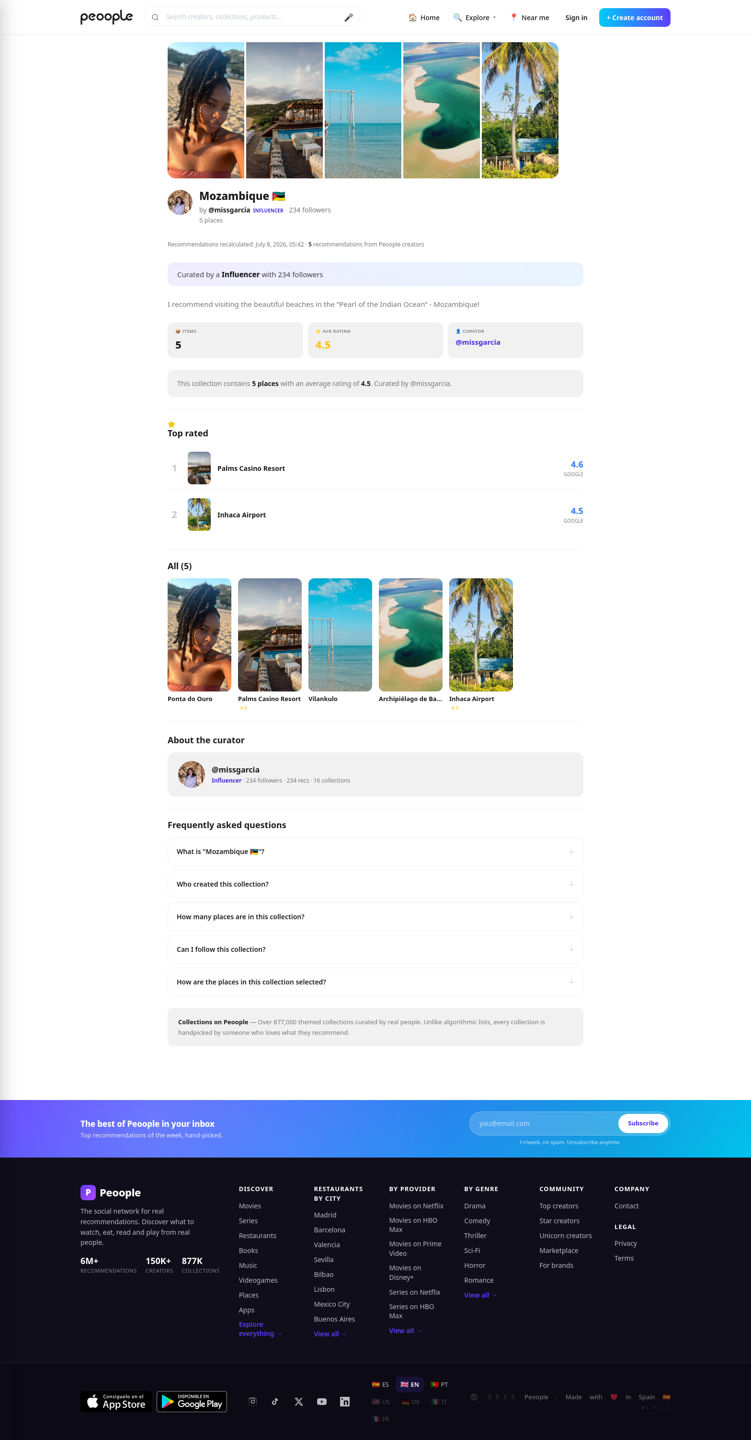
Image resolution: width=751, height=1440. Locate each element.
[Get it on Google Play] (192, 1401)
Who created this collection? (375, 884)
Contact (626, 1205)
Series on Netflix (414, 1292)
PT (439, 1384)
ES (380, 1384)
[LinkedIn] (344, 1401)
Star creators (559, 1220)
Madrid (325, 1214)
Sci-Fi (472, 1250)
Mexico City (332, 1304)
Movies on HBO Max (413, 1225)
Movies (250, 1205)
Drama (475, 1205)
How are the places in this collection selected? (375, 982)
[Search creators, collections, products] (252, 16)
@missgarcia (229, 209)
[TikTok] (275, 1401)
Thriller (475, 1235)
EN (409, 1384)
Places (249, 1295)
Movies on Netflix (416, 1205)
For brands (556, 1265)
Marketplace (558, 1250)
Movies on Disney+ (405, 1272)
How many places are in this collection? (375, 917)
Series (248, 1220)
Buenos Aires (334, 1318)
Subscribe (643, 1123)
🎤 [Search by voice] (348, 17)
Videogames (258, 1280)
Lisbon (324, 1289)
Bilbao (324, 1274)
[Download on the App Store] (116, 1401)
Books (248, 1250)
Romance (478, 1280)
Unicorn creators (565, 1235)
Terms (624, 1258)
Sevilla (324, 1259)
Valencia (327, 1244)
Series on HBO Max (411, 1311)
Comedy (477, 1220)
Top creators (559, 1205)
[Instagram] (252, 1401)
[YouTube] (321, 1401)
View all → (331, 1333)
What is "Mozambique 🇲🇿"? (375, 851)
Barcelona (330, 1229)
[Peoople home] (106, 17)
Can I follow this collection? (375, 949)
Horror (474, 1265)
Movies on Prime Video (415, 1248)
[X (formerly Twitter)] (298, 1401)
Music (248, 1265)
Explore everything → (261, 1329)
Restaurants (258, 1235)
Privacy (625, 1243)
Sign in (577, 17)
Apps (247, 1309)
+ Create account (635, 17)
